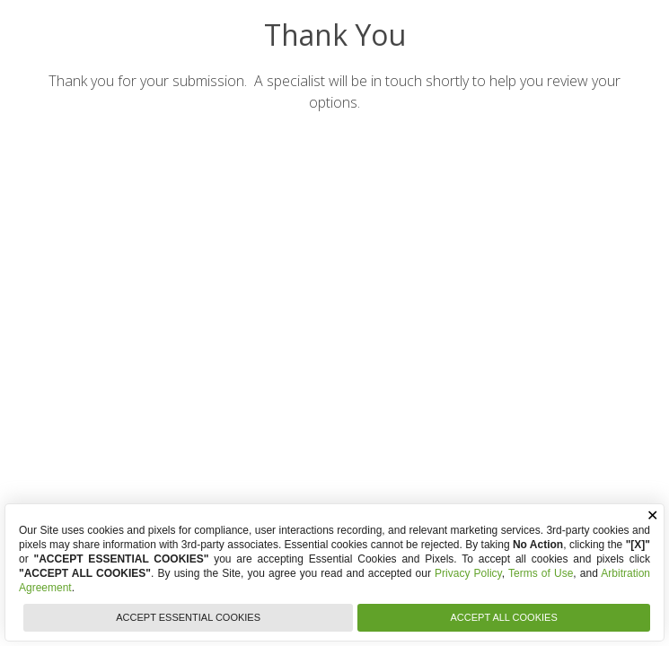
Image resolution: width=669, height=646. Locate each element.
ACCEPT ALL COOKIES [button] (504, 617)
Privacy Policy (468, 573)
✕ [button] (652, 516)
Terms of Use (540, 573)
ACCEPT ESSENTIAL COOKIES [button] (188, 617)
